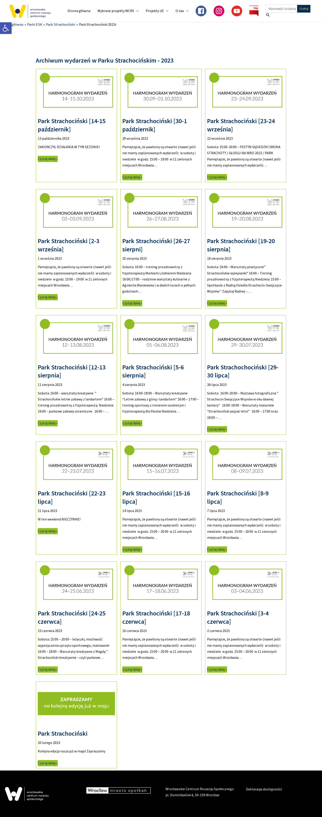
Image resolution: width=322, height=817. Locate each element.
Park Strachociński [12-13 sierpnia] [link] (72, 371)
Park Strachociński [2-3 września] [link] (68, 245)
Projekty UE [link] (155, 10)
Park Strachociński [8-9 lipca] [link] (238, 497)
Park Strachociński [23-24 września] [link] (241, 125)
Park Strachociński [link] (62, 733)
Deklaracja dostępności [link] (264, 789)
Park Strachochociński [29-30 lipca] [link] (242, 371)
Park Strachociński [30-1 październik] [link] (154, 125)
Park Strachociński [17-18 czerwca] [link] (156, 617)
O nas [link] (180, 10)
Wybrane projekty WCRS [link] (115, 10)
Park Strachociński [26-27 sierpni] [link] (156, 245)
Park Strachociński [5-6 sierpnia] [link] (153, 371)
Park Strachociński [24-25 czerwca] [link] (72, 617)
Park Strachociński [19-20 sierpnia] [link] (241, 245)
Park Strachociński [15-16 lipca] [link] (156, 497)
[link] (6, 28)
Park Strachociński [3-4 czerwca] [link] (238, 617)
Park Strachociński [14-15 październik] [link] (72, 125)
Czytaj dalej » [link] (48, 158)
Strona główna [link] (79, 10)
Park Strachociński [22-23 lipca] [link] (72, 497)
